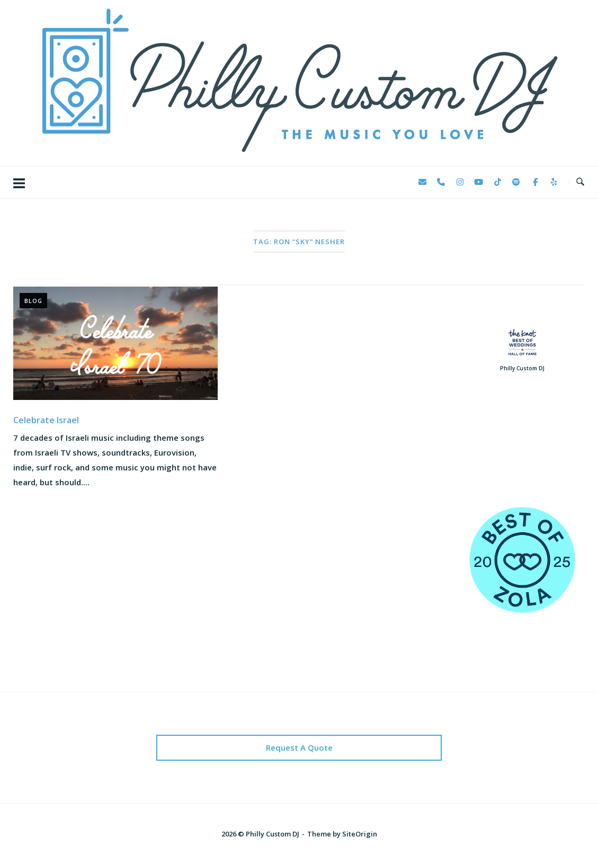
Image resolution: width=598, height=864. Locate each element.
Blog (33, 301)
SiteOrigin (359, 834)
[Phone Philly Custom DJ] (441, 182)
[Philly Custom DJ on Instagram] (460, 182)
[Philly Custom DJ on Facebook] (535, 182)
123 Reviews (522, 455)
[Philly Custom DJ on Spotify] (516, 182)
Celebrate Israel (46, 420)
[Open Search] (580, 182)
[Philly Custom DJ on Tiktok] (497, 182)
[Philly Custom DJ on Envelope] (422, 182)
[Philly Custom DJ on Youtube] (479, 182)
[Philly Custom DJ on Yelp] (554, 182)
